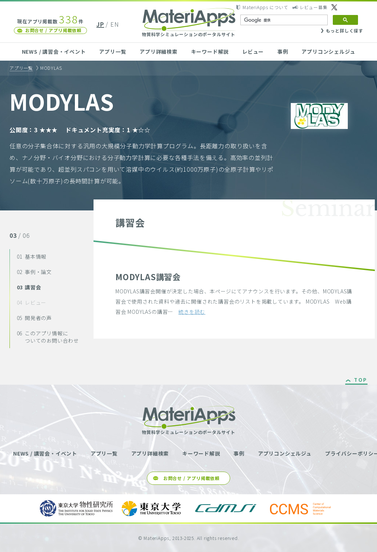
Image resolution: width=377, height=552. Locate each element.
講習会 (29, 287)
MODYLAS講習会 (148, 276)
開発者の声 (34, 317)
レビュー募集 (314, 7)
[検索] (283, 20)
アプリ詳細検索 (159, 51)
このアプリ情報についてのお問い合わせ (48, 337)
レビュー (253, 51)
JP (100, 24)
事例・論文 (34, 271)
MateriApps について (265, 7)
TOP (361, 380)
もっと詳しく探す (344, 30)
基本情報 (32, 256)
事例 (282, 51)
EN (114, 24)
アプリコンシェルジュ (328, 51)
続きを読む (191, 311)
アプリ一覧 (112, 51)
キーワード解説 (210, 51)
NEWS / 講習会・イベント (54, 51)
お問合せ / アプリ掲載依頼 (53, 30)
